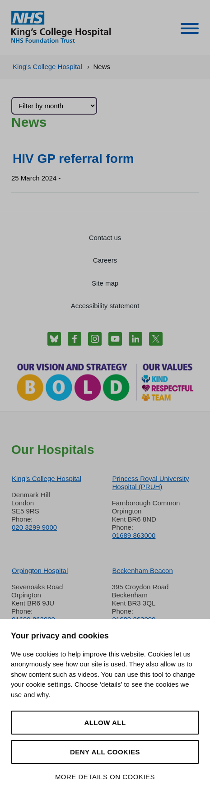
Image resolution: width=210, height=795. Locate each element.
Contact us (105, 237)
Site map (105, 283)
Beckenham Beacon (142, 570)
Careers (105, 260)
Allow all (105, 722)
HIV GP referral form (73, 159)
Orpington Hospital (40, 570)
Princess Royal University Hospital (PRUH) (150, 482)
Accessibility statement (105, 306)
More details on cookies (105, 777)
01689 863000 (134, 535)
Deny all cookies (105, 752)
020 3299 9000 (34, 527)
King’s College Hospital (46, 478)
